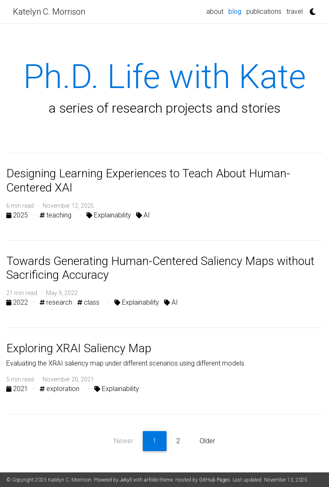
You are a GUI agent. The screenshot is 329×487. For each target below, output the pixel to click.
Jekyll (126, 480)
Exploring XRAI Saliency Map (78, 348)
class (88, 302)
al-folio (151, 480)
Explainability (108, 215)
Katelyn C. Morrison (49, 12)
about (214, 11)
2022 (18, 302)
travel (294, 11)
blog (234, 11)
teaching (55, 215)
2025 (18, 215)
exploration (59, 389)
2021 (18, 389)
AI (143, 215)
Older (207, 441)
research (56, 302)
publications (263, 11)
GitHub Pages (214, 480)
